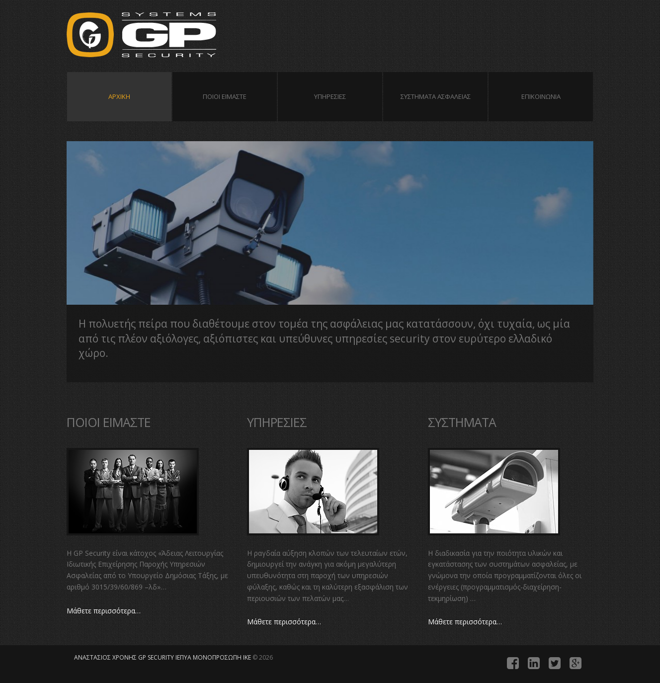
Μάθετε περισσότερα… (104, 610)
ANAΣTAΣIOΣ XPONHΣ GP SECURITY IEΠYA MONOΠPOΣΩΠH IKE (166, 36)
